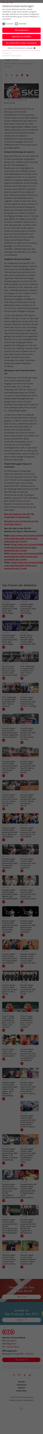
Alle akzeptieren (21, 30)
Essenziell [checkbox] (9, 24)
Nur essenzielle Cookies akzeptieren (21, 43)
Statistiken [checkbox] (22, 24)
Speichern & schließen (21, 36)
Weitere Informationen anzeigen (21, 48)
